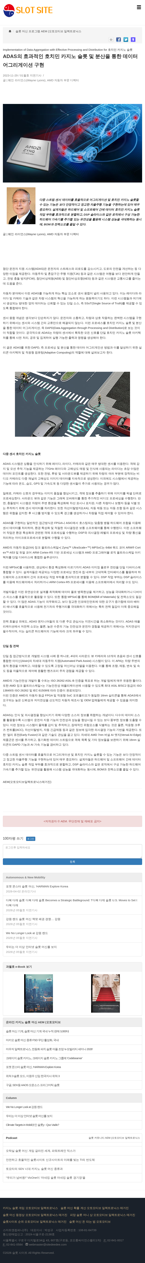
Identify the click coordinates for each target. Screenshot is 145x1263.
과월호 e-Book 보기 (19, 966)
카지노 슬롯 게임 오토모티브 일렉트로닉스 (30, 1208)
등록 (72, 861)
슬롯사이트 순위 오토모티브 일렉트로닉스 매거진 (35, 1221)
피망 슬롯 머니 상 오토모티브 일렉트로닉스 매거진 (102, 1215)
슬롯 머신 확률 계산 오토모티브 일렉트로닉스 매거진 (95, 1208)
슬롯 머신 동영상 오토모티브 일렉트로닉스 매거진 (35, 1215)
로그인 (30, 838)
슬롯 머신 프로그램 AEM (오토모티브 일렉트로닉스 (49, 31)
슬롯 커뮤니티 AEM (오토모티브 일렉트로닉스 (114, 1137)
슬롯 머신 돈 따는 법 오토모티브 (90, 1221)
